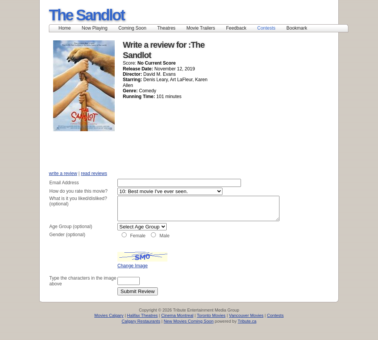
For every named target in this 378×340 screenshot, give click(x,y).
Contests (266, 28)
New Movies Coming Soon (189, 329)
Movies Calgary (109, 324)
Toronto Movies (211, 324)
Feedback (236, 28)
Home (65, 28)
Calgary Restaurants (141, 329)
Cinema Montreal (177, 324)
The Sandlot (86, 15)
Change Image (113, 274)
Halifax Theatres (142, 324)
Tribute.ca (247, 329)
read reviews (94, 173)
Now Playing (94, 28)
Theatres (166, 28)
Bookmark (299, 28)
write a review (63, 173)
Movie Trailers (200, 28)
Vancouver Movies (246, 324)
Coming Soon (132, 28)
